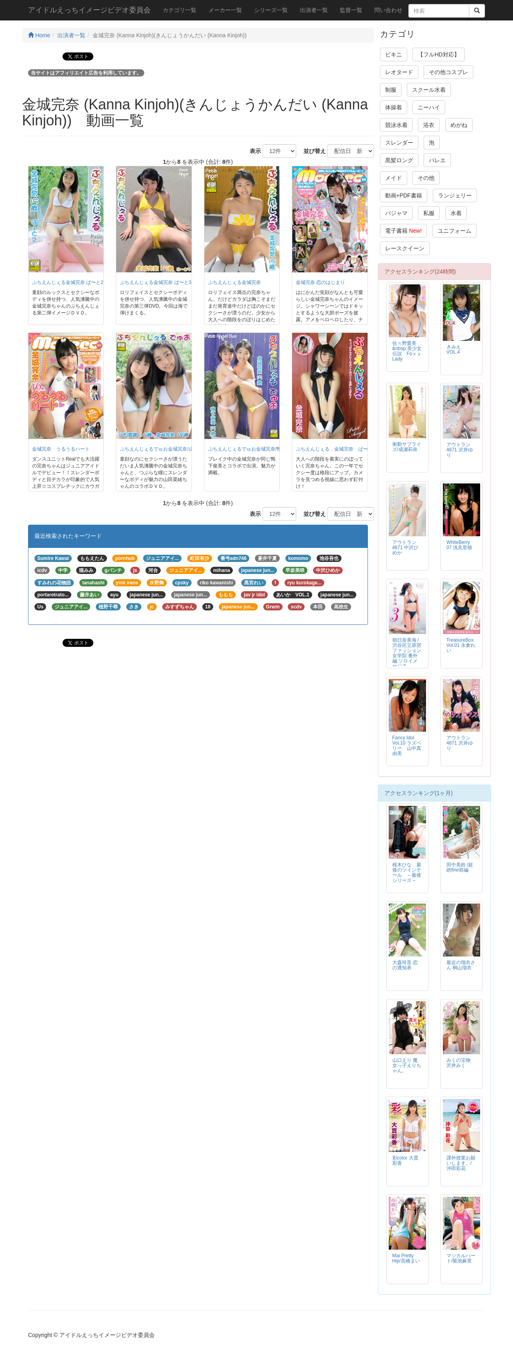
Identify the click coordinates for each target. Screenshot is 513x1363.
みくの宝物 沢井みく (458, 1062)
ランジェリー (455, 195)
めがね (458, 125)
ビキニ (393, 54)
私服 (428, 213)
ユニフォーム (454, 231)
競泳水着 (396, 125)
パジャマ (396, 213)
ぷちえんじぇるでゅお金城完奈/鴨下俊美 (252, 449)
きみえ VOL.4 (456, 349)
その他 (426, 178)
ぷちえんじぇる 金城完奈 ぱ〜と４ (337, 449)
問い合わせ (388, 10)
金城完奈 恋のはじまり (320, 282)
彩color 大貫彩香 (405, 1160)
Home (39, 35)
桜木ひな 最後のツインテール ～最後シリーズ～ (406, 872)
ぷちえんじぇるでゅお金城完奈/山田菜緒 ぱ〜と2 (173, 449)
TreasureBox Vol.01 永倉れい (460, 645)
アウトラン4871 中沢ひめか (405, 548)
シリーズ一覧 (271, 10)
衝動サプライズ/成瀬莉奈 (406, 446)
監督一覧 (351, 10)
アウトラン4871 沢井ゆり (459, 450)
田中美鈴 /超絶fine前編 (459, 867)
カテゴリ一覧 (179, 10)
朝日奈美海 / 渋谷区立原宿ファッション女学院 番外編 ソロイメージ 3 (406, 653)
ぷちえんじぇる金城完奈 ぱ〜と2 (67, 282)
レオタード (399, 72)
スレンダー (399, 142)
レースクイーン (404, 248)
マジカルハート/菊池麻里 (460, 1258)
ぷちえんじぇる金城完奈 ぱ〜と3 (155, 282)
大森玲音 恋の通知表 (405, 965)
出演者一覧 (314, 10)
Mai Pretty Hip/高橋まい (406, 1258)
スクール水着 (429, 90)
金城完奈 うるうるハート (61, 449)
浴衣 (428, 125)
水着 (456, 213)
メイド (393, 178)
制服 (390, 90)
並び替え (312, 151)
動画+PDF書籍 (403, 195)
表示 (252, 151)
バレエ (437, 160)
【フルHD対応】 (438, 54)
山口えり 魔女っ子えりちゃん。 (406, 1065)
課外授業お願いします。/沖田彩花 (460, 1163)
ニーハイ (429, 107)
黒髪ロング (399, 160)
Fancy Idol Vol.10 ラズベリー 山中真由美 (406, 745)
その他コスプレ (448, 72)
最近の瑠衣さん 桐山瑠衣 (460, 965)
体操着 (393, 107)
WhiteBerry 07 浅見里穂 (459, 545)
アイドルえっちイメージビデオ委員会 (89, 10)
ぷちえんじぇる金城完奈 (234, 282)
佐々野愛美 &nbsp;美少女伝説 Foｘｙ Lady (407, 351)
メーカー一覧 (225, 10)
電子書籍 (403, 231)
